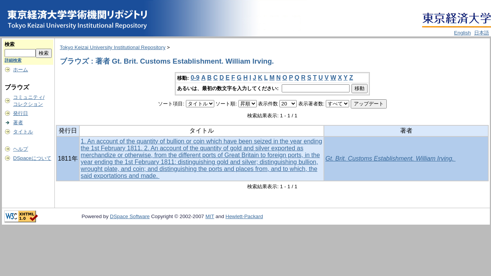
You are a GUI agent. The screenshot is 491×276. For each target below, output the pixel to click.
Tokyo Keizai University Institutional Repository (113, 47)
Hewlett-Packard (244, 216)
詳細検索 (13, 60)
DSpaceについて (32, 158)
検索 (10, 44)
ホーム (20, 69)
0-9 (194, 77)
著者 (18, 122)
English (462, 33)
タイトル (23, 132)
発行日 (20, 113)
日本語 (481, 33)
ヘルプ (20, 149)
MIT (209, 216)
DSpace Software (130, 216)
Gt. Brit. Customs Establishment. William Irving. (390, 158)
